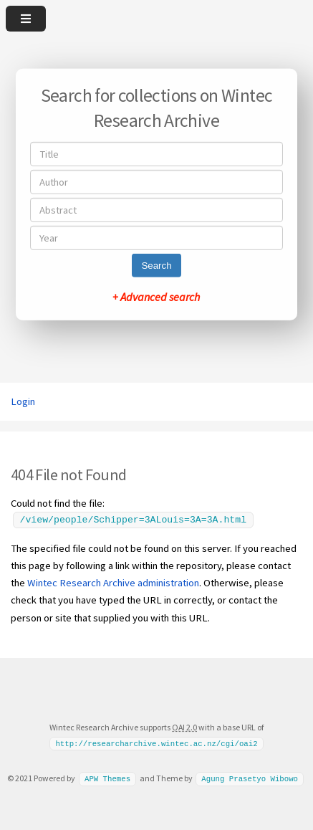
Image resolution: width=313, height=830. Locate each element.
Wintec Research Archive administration (113, 582)
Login (23, 401)
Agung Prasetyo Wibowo (249, 778)
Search (156, 265)
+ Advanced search (156, 297)
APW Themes (107, 778)
